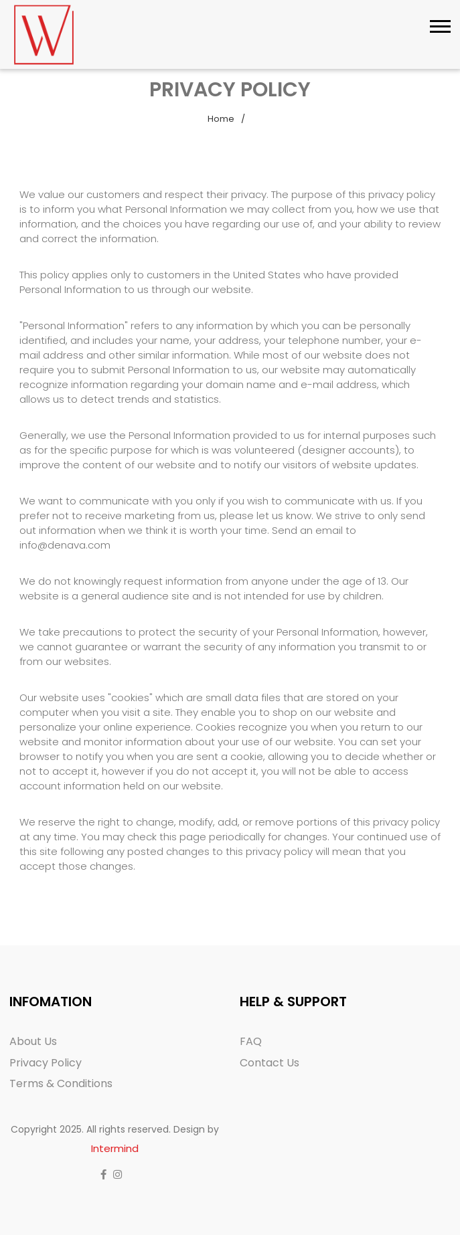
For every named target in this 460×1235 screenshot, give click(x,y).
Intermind (115, 1148)
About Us (33, 1041)
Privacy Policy (45, 1062)
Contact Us (269, 1062)
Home (221, 118)
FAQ (251, 1041)
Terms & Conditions (60, 1083)
